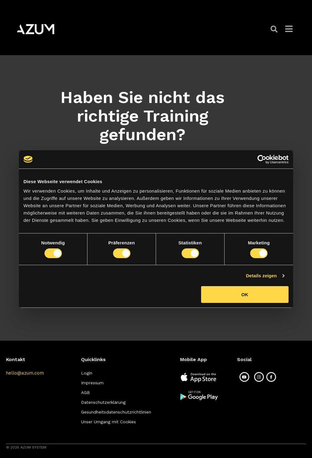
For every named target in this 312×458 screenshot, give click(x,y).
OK (244, 294)
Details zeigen (261, 275)
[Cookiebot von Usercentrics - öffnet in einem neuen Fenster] (262, 159)
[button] (275, 29)
